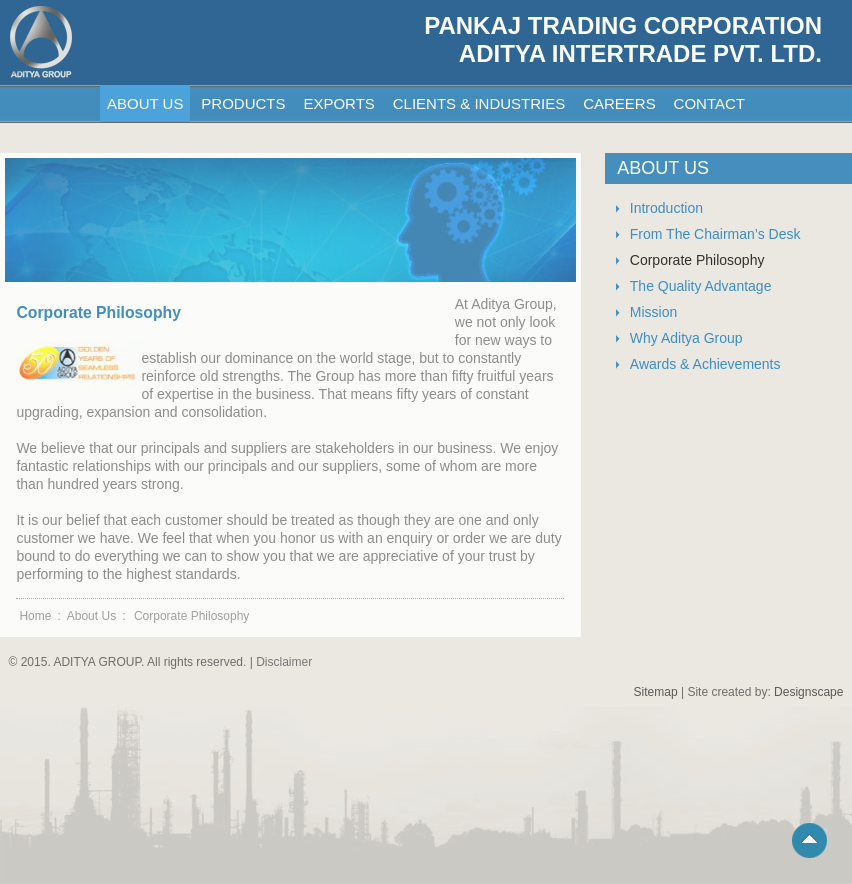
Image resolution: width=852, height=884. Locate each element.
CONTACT (709, 103)
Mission (653, 312)
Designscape (808, 692)
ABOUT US (145, 103)
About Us (91, 616)
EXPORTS (338, 103)
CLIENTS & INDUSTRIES (479, 103)
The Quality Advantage (701, 286)
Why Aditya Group (686, 338)
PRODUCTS (243, 103)
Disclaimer (284, 662)
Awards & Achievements (705, 364)
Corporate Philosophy (697, 260)
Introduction (666, 208)
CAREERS (619, 103)
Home (35, 616)
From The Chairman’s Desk (715, 234)
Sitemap (656, 692)
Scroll (812, 843)
